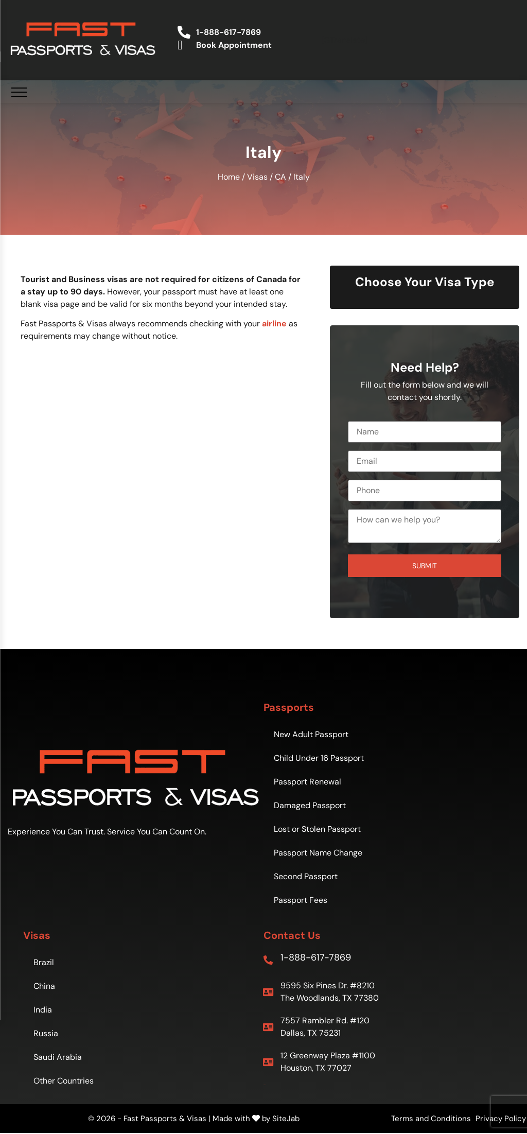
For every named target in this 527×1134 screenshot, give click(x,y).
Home (229, 176)
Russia (45, 1033)
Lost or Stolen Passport (317, 829)
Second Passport (306, 876)
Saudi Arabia (57, 1057)
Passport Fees (300, 900)
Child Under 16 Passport (319, 758)
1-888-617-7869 (315, 957)
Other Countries (63, 1080)
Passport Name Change (318, 852)
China (44, 986)
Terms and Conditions (431, 1118)
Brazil (43, 962)
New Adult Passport (311, 734)
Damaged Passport (310, 805)
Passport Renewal (307, 781)
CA (280, 176)
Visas (257, 176)
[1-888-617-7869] (268, 960)
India (42, 1009)
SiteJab (286, 1118)
